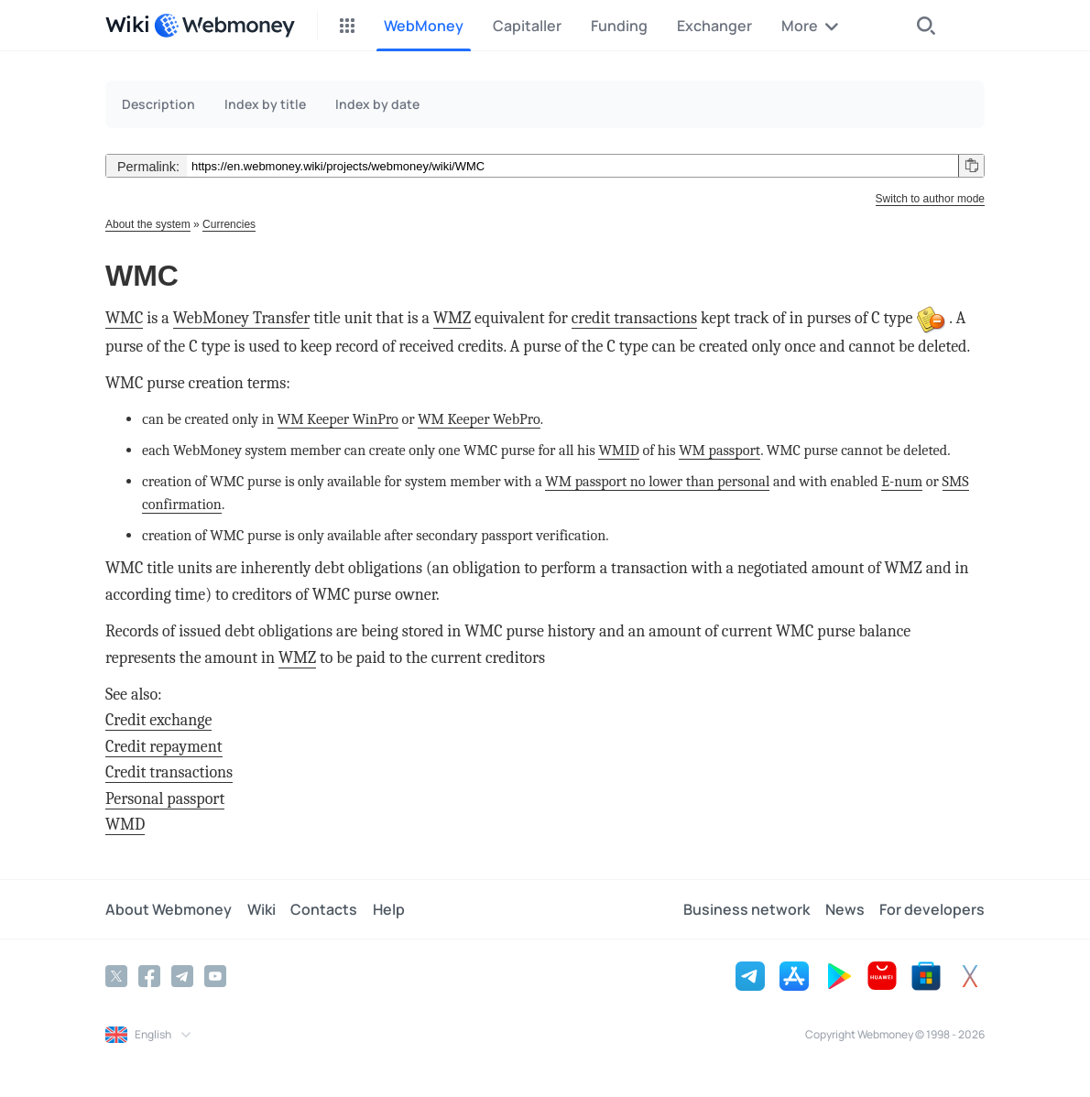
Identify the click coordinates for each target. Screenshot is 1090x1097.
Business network (747, 909)
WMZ (452, 318)
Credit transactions (169, 772)
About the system (148, 224)
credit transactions (634, 318)
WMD (125, 824)
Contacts (322, 909)
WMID (618, 450)
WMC (124, 318)
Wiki (260, 909)
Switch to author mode (930, 198)
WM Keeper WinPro (338, 419)
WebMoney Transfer (242, 318)
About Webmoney (168, 909)
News (845, 909)
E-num (901, 481)
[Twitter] (116, 976)
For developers (932, 909)
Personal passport (164, 799)
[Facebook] (149, 976)
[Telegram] (182, 976)
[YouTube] (215, 976)
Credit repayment (164, 746)
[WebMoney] (224, 25)
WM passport (719, 450)
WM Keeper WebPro (479, 419)
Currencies (229, 224)
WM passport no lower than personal (657, 481)
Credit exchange (158, 720)
